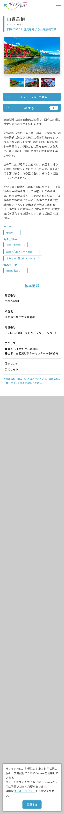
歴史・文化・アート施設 (19, 251)
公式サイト (11, 369)
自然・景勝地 (13, 244)
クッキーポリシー (24, 791)
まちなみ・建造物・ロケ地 (20, 258)
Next (58, 83)
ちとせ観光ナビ (16, 5)
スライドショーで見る (33, 97)
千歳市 (9, 232)
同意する (32, 804)
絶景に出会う (13, 270)
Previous (5, 83)
